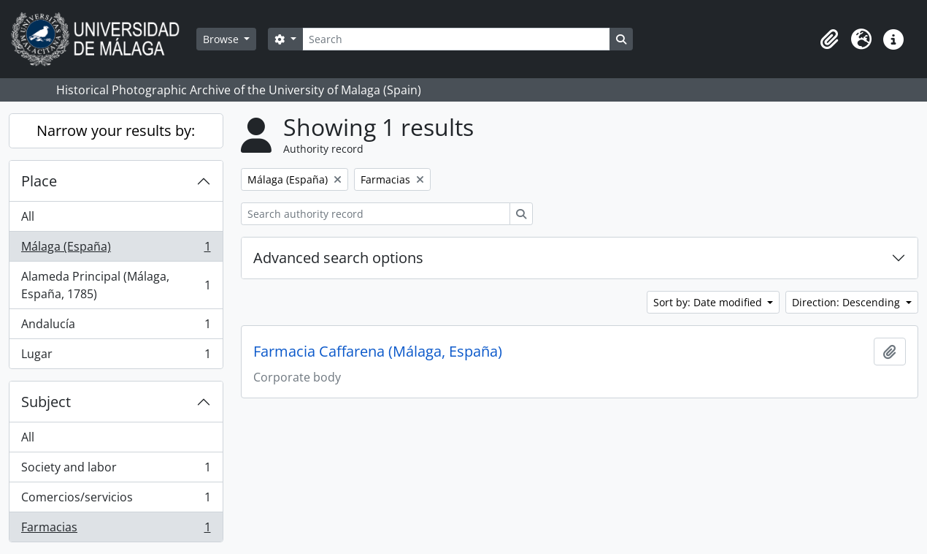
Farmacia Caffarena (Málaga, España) (377, 351)
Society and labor (115, 470)
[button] (829, 39)
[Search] (456, 39)
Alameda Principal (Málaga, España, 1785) (115, 285)
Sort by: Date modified (709, 302)
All (27, 216)
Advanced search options (338, 257)
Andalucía (115, 327)
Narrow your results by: (115, 130)
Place (39, 181)
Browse (222, 39)
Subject (46, 401)
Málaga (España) (115, 250)
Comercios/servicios (115, 500)
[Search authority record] (375, 213)
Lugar (115, 356)
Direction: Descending (847, 302)
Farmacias (115, 530)
